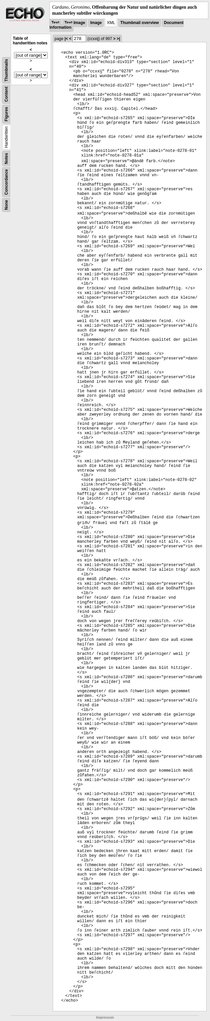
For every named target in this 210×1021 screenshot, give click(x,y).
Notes (6, 158)
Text (55, 22)
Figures (6, 114)
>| (118, 38)
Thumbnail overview (139, 22)
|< (66, 38)
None (6, 205)
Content (6, 94)
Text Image (74, 22)
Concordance (6, 182)
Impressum (105, 1017)
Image (96, 22)
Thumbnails (6, 70)
